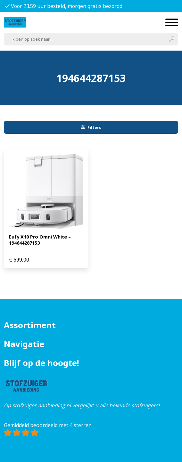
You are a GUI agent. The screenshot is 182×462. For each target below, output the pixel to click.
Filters (91, 127)
